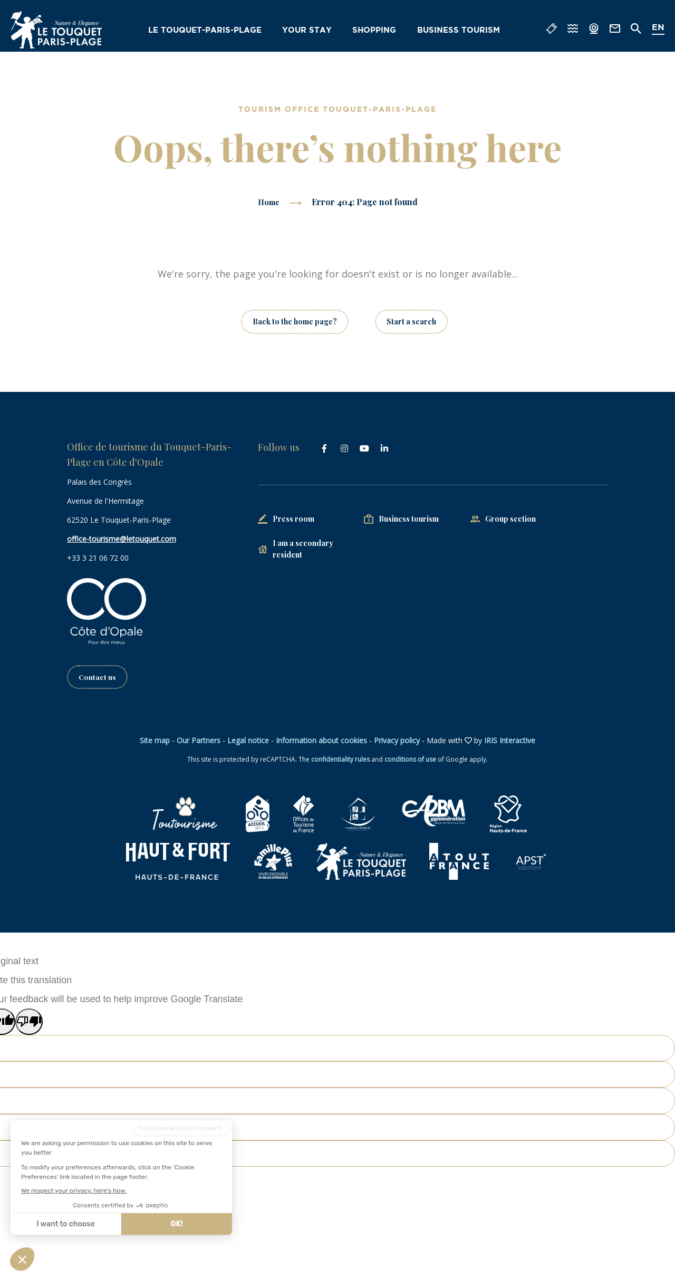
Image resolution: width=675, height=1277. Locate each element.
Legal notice (248, 741)
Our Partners (198, 741)
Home (268, 201)
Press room (293, 519)
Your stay (311, 30)
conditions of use (410, 759)
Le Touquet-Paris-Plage (212, 30)
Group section (510, 519)
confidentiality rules (340, 759)
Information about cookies (321, 741)
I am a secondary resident (303, 549)
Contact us (97, 677)
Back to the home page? (295, 321)
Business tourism (460, 30)
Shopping (378, 30)
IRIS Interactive (509, 741)
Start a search (411, 321)
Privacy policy (397, 741)
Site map (155, 741)
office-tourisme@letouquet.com (121, 539)
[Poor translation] (29, 1022)
